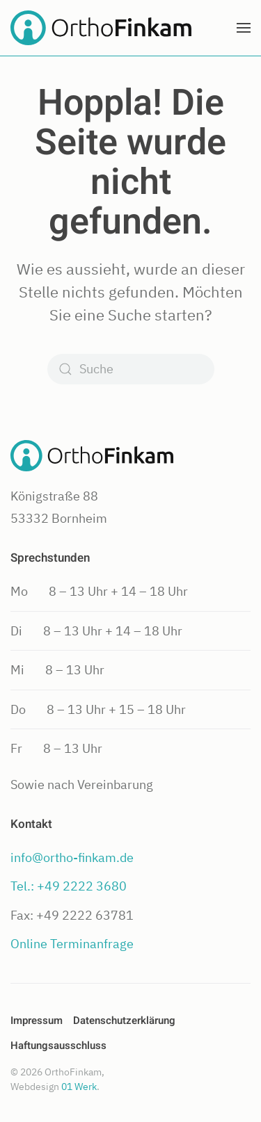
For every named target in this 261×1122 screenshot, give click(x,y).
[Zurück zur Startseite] (100, 28)
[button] (244, 28)
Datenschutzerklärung (124, 1020)
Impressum (36, 1020)
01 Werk (79, 1086)
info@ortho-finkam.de (72, 857)
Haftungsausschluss (58, 1045)
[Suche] (130, 369)
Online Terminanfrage (72, 944)
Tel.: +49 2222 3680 (68, 886)
